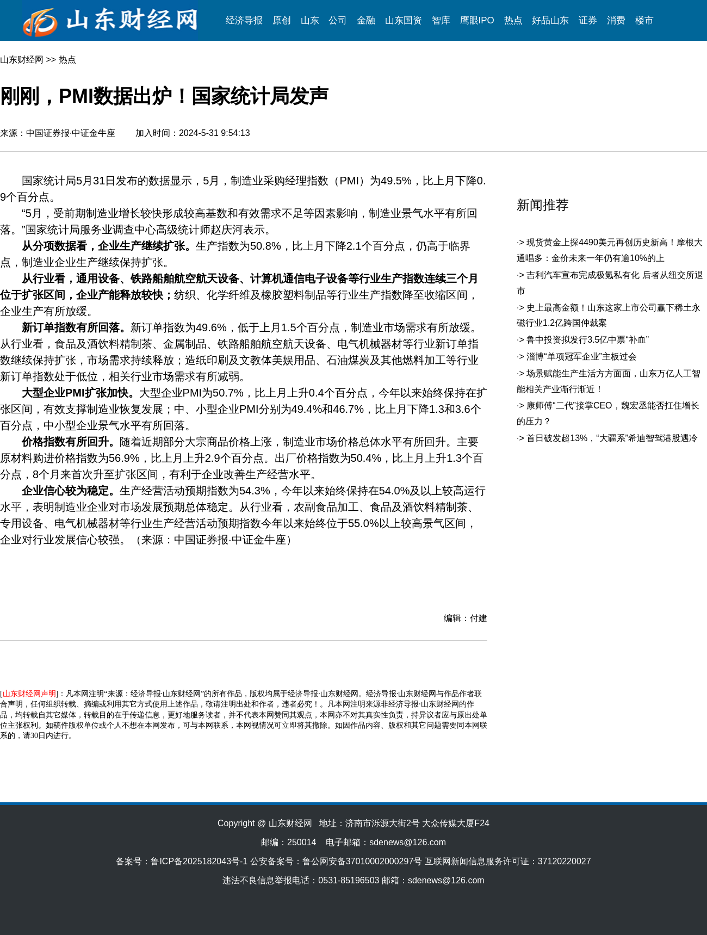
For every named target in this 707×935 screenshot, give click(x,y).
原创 (281, 20)
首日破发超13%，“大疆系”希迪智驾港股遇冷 (612, 438)
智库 (441, 20)
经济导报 (244, 20)
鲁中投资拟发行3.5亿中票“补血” (587, 339)
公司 (337, 20)
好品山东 (550, 20)
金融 (366, 20)
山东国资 (403, 20)
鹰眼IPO (477, 20)
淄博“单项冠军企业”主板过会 (581, 356)
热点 (513, 20)
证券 (588, 20)
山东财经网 (22, 59)
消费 (616, 20)
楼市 (644, 20)
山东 (310, 20)
